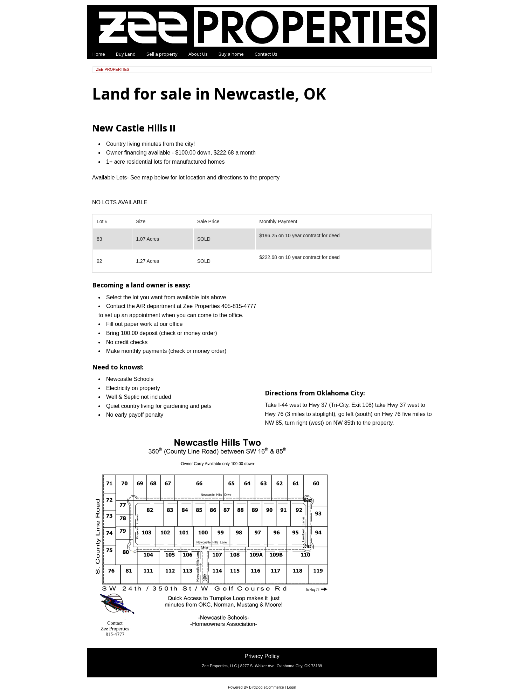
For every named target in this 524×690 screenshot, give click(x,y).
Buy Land (126, 54)
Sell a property (162, 54)
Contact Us (266, 54)
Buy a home (231, 54)
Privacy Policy (262, 656)
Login (291, 687)
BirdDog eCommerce (266, 687)
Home (98, 54)
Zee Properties (112, 69)
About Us (198, 54)
